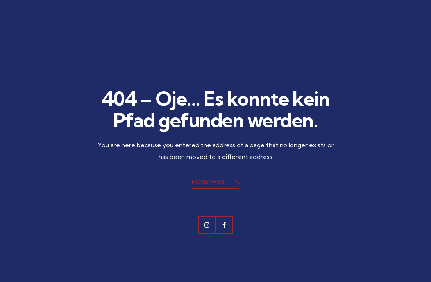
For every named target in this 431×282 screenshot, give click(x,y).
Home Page (215, 182)
